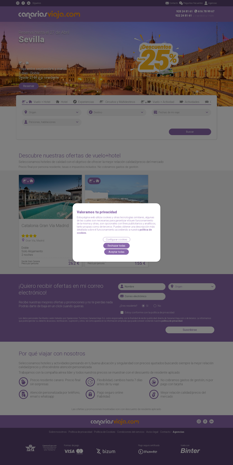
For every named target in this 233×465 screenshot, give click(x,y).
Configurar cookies (116, 239)
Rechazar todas (116, 245)
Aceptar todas (116, 251)
